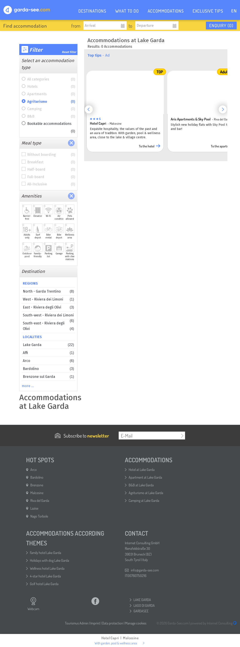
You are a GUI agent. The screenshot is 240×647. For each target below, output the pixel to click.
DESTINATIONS (92, 11)
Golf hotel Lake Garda (44, 584)
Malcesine (36, 493)
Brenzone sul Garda (48, 376)
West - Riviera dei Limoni (48, 299)
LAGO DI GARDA (144, 605)
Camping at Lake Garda (144, 500)
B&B (51, 116)
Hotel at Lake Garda (142, 469)
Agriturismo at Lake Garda (146, 493)
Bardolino (48, 368)
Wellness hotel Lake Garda (47, 568)
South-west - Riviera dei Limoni (48, 316)
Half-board (51, 169)
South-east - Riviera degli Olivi (48, 326)
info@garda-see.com (145, 570)
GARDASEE (141, 611)
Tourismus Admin (76, 623)
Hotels (51, 86)
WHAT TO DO (127, 11)
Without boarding (51, 154)
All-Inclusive (51, 184)
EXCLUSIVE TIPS (208, 11)
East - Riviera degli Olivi (48, 307)
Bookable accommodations (51, 124)
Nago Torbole (39, 516)
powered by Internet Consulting (213, 623)
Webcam (33, 604)
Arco (48, 360)
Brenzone (36, 485)
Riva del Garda (39, 500)
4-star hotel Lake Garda (45, 576)
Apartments (51, 94)
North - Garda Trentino (48, 291)
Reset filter (69, 52)
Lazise (34, 508)
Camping (51, 109)
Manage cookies (135, 623)
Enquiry (221, 25)
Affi (48, 353)
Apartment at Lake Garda (145, 477)
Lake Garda (48, 345)
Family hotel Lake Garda (45, 552)
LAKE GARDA (142, 600)
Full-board (51, 177)
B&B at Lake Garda (141, 485)
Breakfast (51, 162)
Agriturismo (51, 101)
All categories (51, 79)
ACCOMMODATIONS (166, 11)
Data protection (112, 623)
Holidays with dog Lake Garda (49, 560)
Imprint (95, 623)
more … (28, 386)
